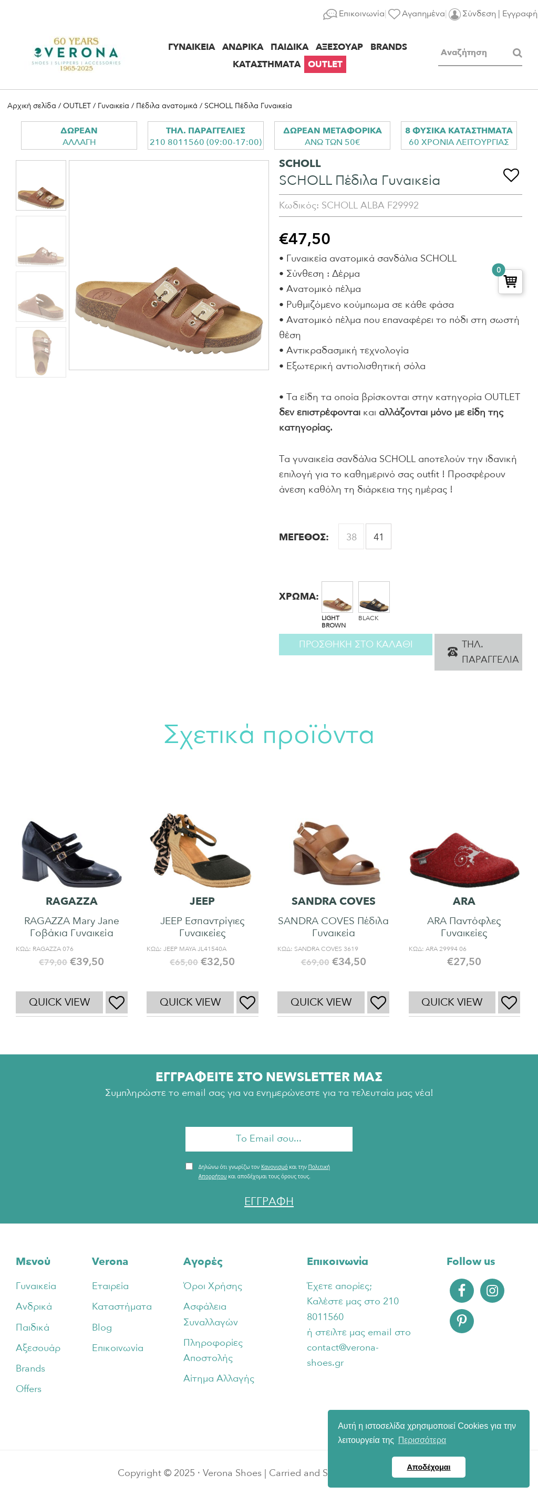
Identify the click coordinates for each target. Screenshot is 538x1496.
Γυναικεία (113, 106)
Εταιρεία (110, 1286)
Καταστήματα (122, 1306)
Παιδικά (32, 1327)
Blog (102, 1327)
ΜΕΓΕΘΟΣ (302, 537)
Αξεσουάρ (38, 1348)
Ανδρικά (34, 1306)
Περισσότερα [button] (422, 1440)
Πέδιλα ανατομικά (167, 106)
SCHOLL (300, 163)
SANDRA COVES (334, 901)
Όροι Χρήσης (212, 1286)
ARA (464, 901)
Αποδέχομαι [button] (428, 1467)
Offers (29, 1389)
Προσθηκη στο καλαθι (356, 644)
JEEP (202, 901)
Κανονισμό (274, 1166)
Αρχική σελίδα (31, 106)
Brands (30, 1368)
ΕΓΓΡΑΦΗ (269, 1201)
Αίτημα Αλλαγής (218, 1378)
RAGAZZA (72, 901)
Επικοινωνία (117, 1348)
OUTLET (77, 106)
